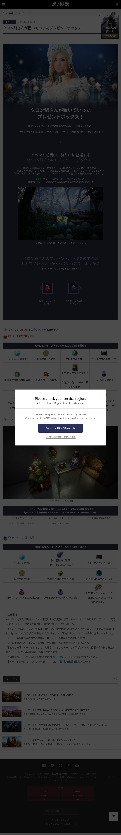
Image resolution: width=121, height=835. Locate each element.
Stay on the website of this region (61, 436)
